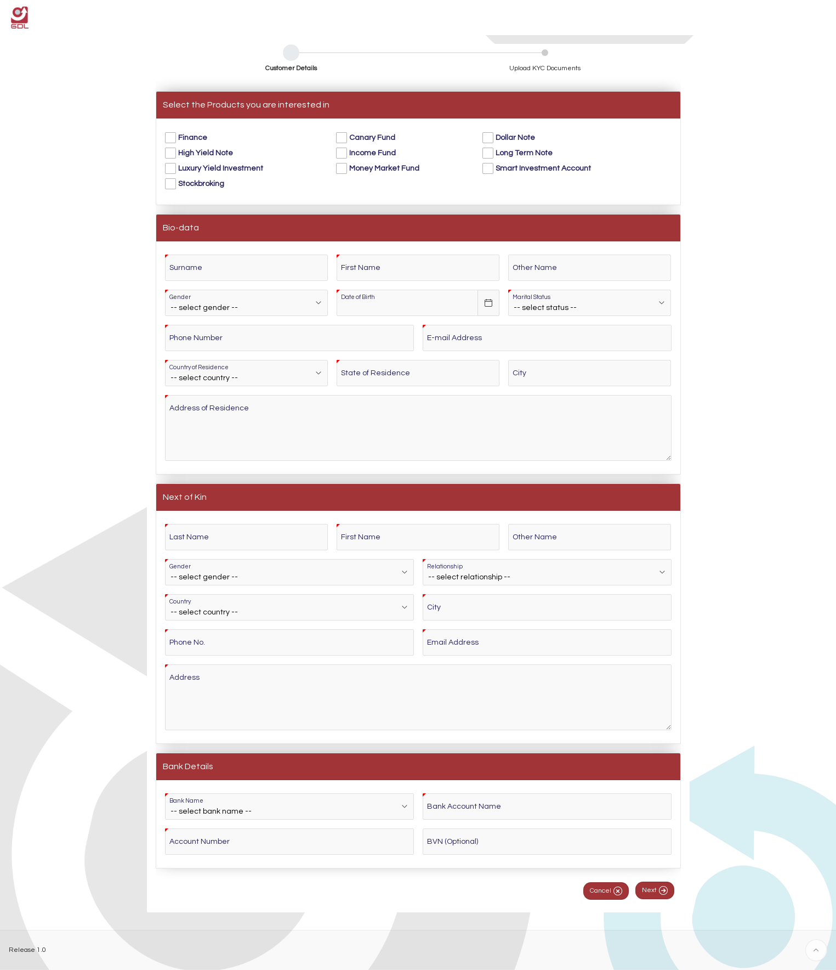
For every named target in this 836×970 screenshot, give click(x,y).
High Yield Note (205, 153)
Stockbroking (201, 184)
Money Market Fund (384, 168)
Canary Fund (372, 138)
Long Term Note (524, 153)
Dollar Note (515, 138)
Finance (192, 138)
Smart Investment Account (543, 168)
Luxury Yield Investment (220, 168)
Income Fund (372, 153)
